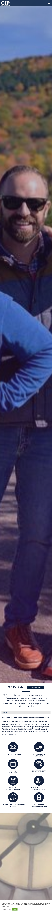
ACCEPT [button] (15, 909)
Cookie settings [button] (6, 909)
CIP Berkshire (26, 687)
